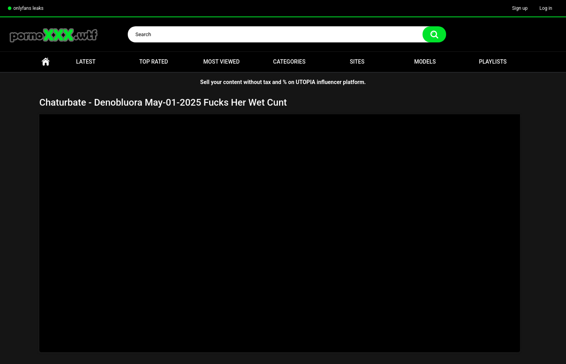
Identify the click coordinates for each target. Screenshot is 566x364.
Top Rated (153, 62)
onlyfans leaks (28, 8)
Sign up (520, 8)
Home (45, 62)
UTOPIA (305, 82)
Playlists (493, 62)
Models (425, 62)
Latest (86, 62)
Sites (357, 62)
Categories (289, 62)
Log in (545, 8)
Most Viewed (221, 62)
